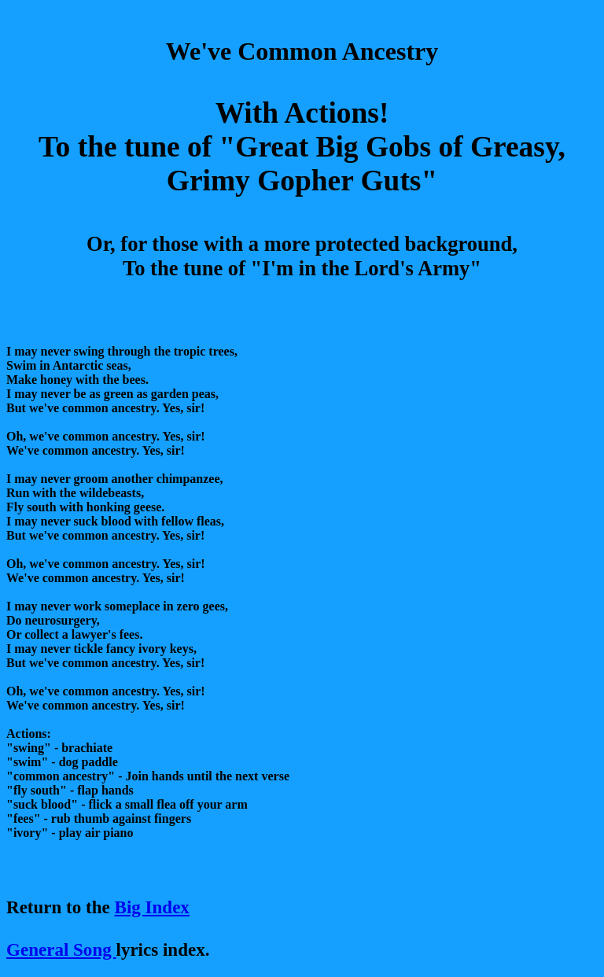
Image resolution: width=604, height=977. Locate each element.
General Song (61, 949)
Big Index (152, 907)
